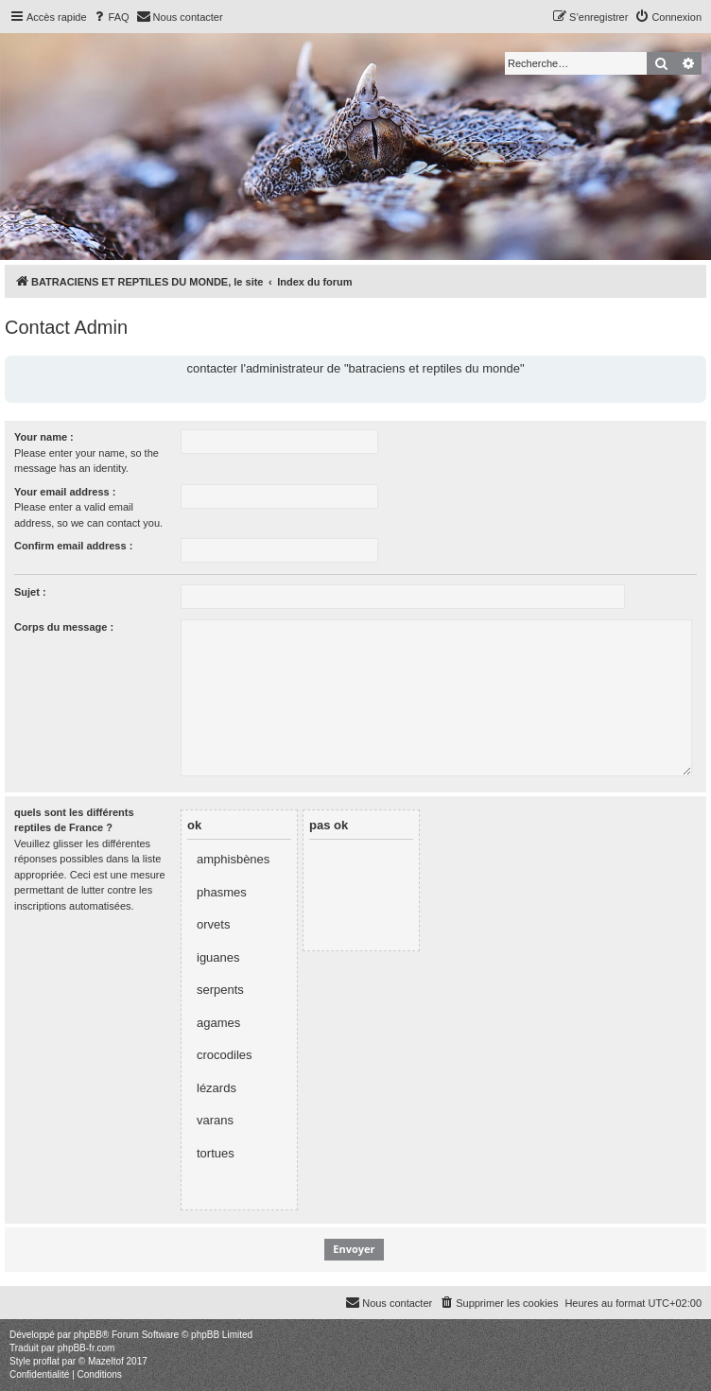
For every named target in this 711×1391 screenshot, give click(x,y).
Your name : (44, 437)
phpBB (88, 1335)
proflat (46, 1361)
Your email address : (64, 491)
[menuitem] (111, 17)
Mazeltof (106, 1361)
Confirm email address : (73, 545)
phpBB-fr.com (86, 1348)
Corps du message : (63, 627)
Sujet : (30, 592)
